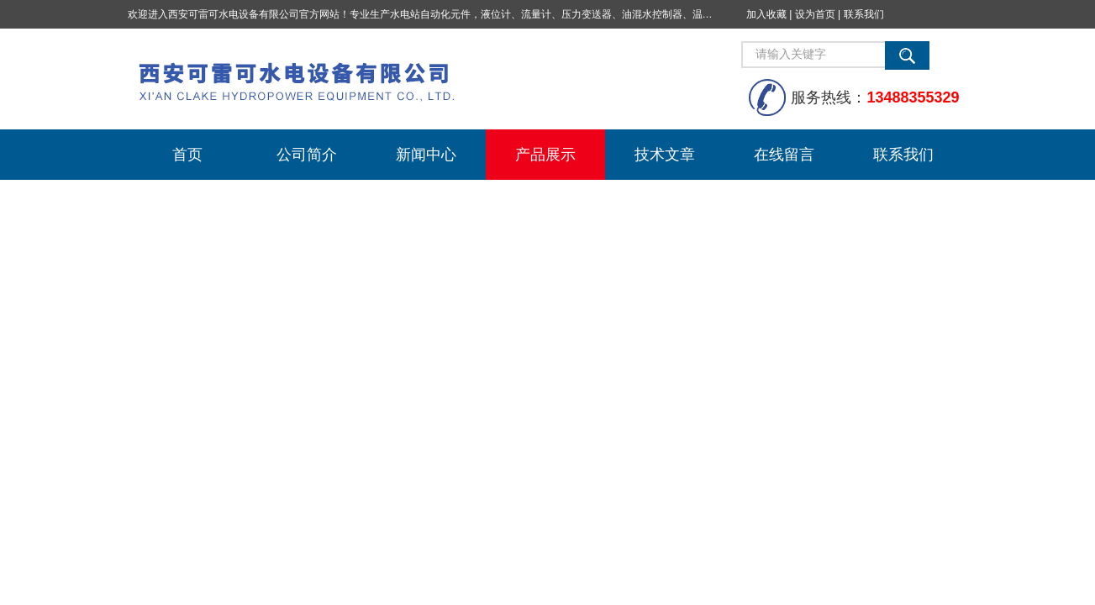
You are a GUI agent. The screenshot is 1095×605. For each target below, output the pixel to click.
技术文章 (664, 154)
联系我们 (864, 14)
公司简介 (306, 154)
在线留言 (784, 154)
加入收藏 (766, 14)
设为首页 (815, 14)
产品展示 (545, 154)
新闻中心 (426, 154)
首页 (187, 154)
